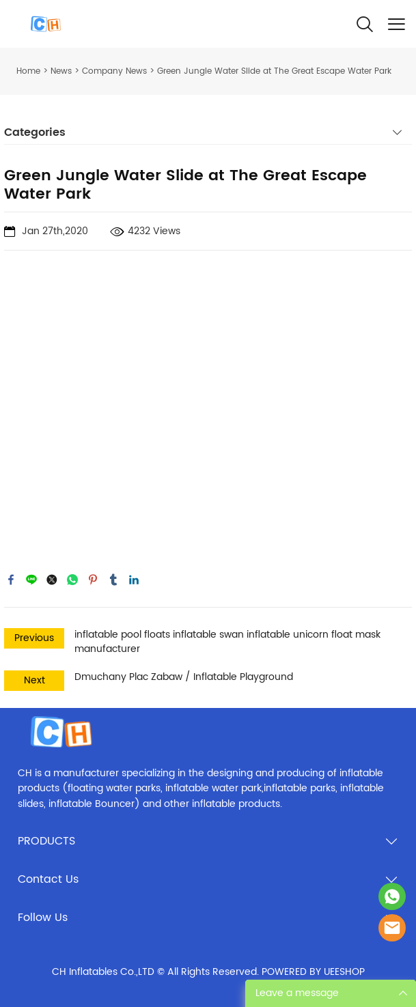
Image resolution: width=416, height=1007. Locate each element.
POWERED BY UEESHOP (313, 972)
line (31, 579)
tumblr (113, 579)
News (61, 71)
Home (28, 71)
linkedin (134, 579)
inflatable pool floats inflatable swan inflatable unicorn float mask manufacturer (227, 642)
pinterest (93, 579)
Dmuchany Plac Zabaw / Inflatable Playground (183, 677)
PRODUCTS (46, 841)
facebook (11, 579)
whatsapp (72, 579)
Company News (114, 71)
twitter (52, 579)
